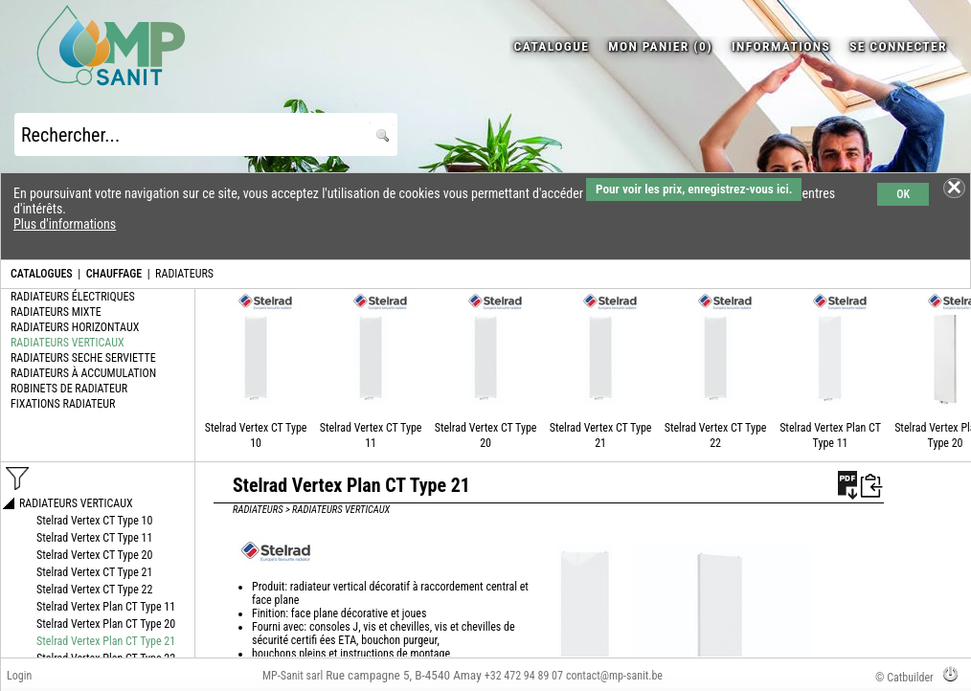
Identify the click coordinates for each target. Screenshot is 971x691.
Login (19, 675)
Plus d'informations (64, 224)
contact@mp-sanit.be (614, 675)
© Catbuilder (904, 677)
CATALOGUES (42, 273)
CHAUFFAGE (114, 273)
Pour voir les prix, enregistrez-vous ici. (694, 189)
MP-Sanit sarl (292, 675)
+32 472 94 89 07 (524, 675)
